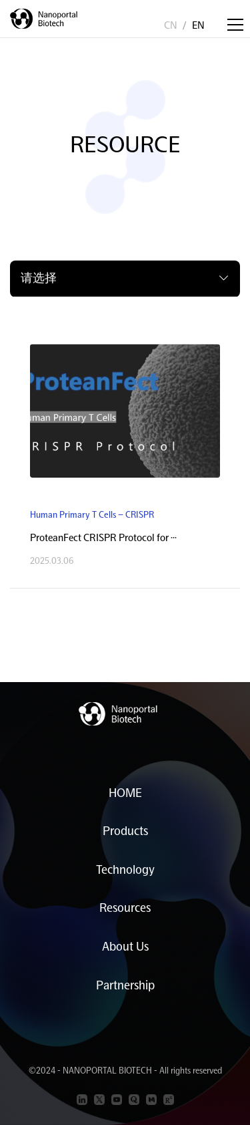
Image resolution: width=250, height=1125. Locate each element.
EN (198, 25)
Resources (125, 907)
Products (125, 830)
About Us (125, 946)
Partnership (125, 985)
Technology (125, 869)
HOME (125, 792)
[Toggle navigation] (235, 25)
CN (170, 25)
